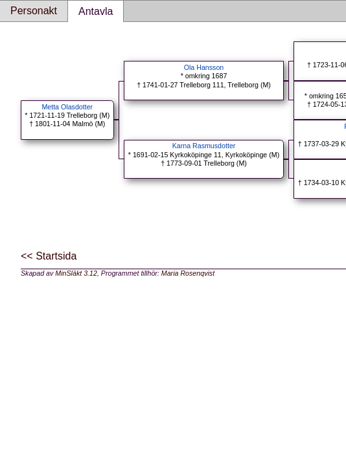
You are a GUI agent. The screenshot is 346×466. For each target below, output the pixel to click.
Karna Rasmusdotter (204, 146)
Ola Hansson (204, 67)
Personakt (33, 10)
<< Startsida (48, 255)
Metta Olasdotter (67, 107)
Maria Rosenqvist (187, 273)
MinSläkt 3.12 (76, 273)
